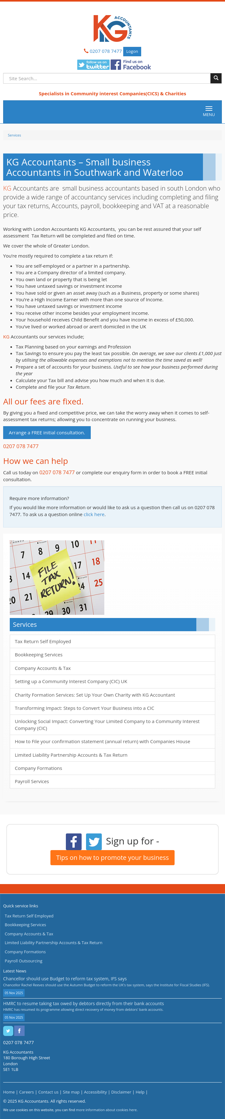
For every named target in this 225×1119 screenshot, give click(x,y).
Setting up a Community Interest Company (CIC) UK (71, 681)
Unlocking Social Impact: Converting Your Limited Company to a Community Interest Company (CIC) (107, 724)
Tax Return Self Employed (43, 641)
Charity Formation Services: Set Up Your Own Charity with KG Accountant (95, 695)
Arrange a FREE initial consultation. (47, 432)
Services (14, 135)
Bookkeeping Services (38, 654)
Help (140, 1092)
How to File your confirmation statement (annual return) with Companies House (102, 741)
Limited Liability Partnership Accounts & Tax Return (71, 755)
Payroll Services (32, 781)
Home (9, 1092)
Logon (132, 51)
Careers (26, 1092)
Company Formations (38, 768)
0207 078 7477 (106, 51)
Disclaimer (121, 1092)
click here (94, 514)
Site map (71, 1092)
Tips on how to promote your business (112, 857)
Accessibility (95, 1092)
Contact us (48, 1092)
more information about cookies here (106, 1109)
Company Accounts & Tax (43, 668)
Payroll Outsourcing (23, 961)
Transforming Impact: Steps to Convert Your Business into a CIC (84, 708)
